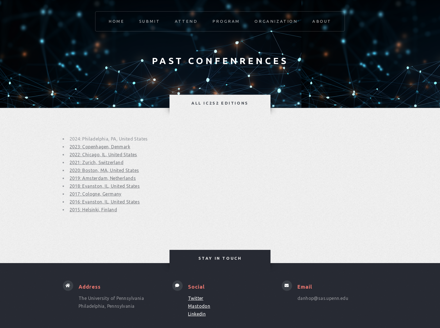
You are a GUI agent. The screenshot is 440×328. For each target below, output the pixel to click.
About (321, 21)
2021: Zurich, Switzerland (96, 162)
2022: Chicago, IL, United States (103, 154)
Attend (186, 21)
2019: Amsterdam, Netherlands (103, 178)
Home (116, 21)
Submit (149, 21)
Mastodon (199, 306)
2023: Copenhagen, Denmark (100, 146)
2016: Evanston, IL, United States (105, 201)
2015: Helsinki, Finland (93, 209)
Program (226, 21)
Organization (276, 21)
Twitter (195, 298)
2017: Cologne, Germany (96, 193)
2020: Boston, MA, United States (104, 170)
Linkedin (197, 313)
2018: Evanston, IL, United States (105, 186)
